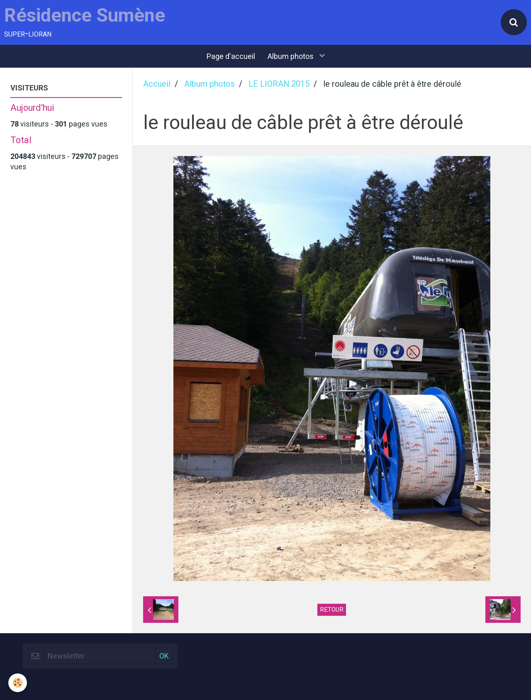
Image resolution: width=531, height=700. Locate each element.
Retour (331, 609)
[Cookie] (17, 682)
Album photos (291, 56)
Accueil (157, 84)
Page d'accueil (231, 56)
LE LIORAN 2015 (278, 84)
